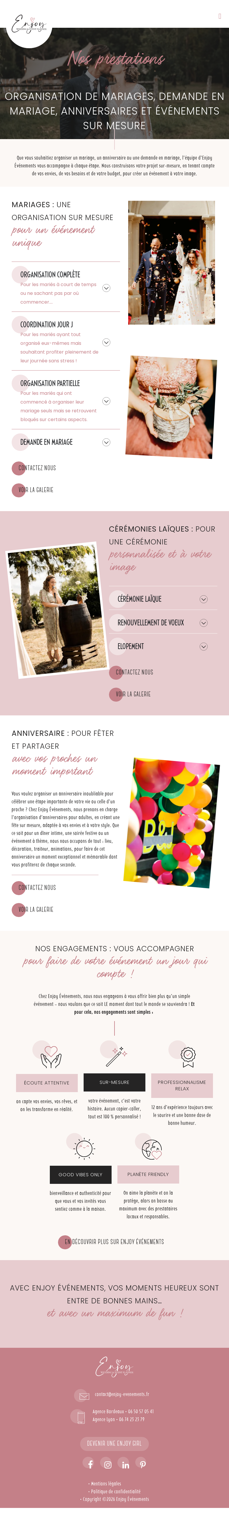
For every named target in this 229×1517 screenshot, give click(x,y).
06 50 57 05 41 (141, 1411)
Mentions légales (106, 1484)
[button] (220, 16)
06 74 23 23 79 (132, 1419)
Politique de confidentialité (116, 1491)
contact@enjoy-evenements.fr (122, 1394)
